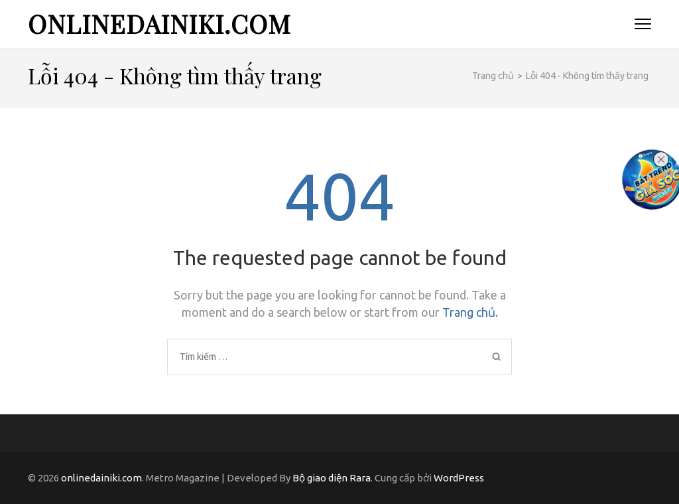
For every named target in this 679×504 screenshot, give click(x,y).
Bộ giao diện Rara (331, 477)
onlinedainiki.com (159, 24)
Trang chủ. (470, 312)
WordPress (459, 477)
